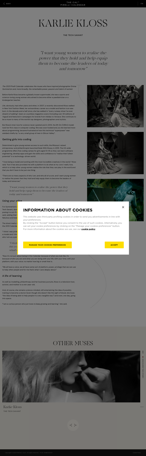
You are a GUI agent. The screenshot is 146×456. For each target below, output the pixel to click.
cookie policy (88, 229)
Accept (114, 245)
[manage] (47, 245)
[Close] (123, 207)
